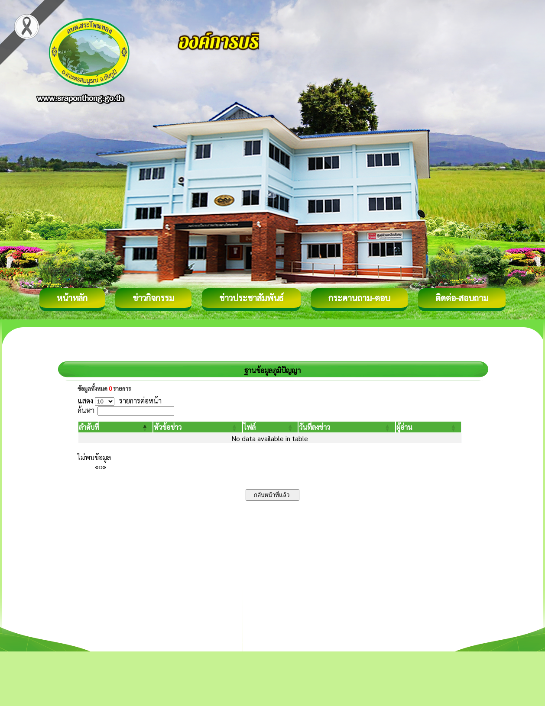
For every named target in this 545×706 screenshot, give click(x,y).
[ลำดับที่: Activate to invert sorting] (115, 427)
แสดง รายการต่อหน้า (120, 400)
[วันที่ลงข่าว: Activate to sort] (346, 427)
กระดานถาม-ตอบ (359, 297)
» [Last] (104, 466)
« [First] (96, 466)
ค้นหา (86, 410)
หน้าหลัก (72, 297)
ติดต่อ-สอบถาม (461, 297)
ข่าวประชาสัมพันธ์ (251, 297)
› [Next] (102, 466)
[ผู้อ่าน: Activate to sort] (428, 427)
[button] (89, 427)
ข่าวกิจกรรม (153, 297)
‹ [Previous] (99, 466)
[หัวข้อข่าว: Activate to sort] (197, 427)
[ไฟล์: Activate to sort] (270, 427)
